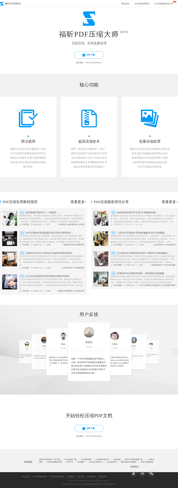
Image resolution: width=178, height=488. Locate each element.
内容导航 (80, 477)
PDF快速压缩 (79, 268)
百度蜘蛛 (70, 477)
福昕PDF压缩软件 (66, 291)
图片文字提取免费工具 (134, 459)
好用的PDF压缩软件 (152, 285)
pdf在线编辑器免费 (54, 462)
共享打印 (69, 462)
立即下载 (87, 55)
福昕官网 (102, 477)
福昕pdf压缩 (68, 245)
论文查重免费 (86, 459)
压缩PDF (62, 224)
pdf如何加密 (112, 462)
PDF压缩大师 (79, 291)
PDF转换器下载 (70, 459)
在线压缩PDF (157, 265)
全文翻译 (80, 462)
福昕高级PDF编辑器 (128, 462)
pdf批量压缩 (72, 224)
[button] (3, 352)
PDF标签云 (91, 477)
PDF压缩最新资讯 (57, 477)
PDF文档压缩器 (169, 265)
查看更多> (78, 201)
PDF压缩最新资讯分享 (163, 4)
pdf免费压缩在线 (102, 459)
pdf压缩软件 (159, 245)
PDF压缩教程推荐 (141, 4)
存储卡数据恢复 (147, 462)
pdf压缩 (81, 224)
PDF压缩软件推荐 (168, 285)
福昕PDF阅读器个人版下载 (49, 459)
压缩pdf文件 (68, 268)
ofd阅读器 (117, 459)
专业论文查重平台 (96, 462)
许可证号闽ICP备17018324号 (73, 484)
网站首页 (125, 4)
